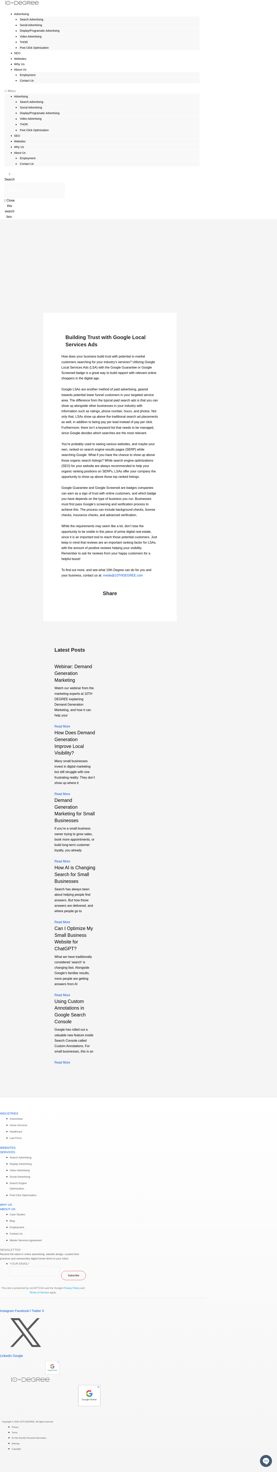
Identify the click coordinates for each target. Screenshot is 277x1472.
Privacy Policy (71, 1300)
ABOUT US (7, 1221)
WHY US (6, 1217)
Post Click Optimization (33, 47)
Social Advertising (30, 25)
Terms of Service (39, 1304)
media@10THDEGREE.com (123, 575)
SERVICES (7, 1164)
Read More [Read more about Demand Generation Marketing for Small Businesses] (62, 867)
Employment (26, 75)
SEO (17, 135)
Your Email (19, 1275)
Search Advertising (30, 19)
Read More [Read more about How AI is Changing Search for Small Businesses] (62, 935)
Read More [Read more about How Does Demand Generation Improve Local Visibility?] (62, 800)
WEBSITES (8, 1160)
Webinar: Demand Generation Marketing (74, 673)
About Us (20, 69)
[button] (102, 90)
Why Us (19, 147)
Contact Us (26, 80)
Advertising (21, 14)
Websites (19, 141)
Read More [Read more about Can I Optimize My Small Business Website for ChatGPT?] (62, 1007)
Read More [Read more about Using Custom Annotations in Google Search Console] (62, 1075)
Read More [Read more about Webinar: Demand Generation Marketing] (62, 726)
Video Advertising (30, 36)
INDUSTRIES (9, 1125)
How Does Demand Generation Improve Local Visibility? (70, 746)
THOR (23, 42)
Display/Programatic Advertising (39, 30)
